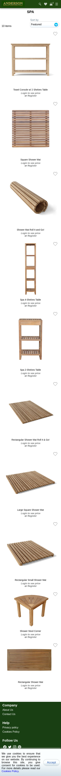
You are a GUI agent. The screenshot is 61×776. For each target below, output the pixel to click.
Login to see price (31, 93)
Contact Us (8, 714)
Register (32, 95)
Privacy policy (10, 727)
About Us (7, 709)
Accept (51, 762)
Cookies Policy (11, 731)
